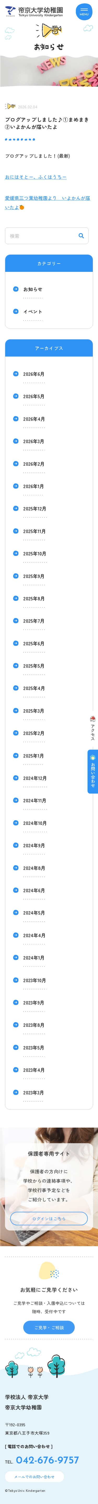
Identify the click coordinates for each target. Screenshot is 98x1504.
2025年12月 (35, 508)
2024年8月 (34, 867)
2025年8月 (34, 598)
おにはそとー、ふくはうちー (36, 176)
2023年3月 (33, 1092)
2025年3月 (33, 710)
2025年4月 (34, 688)
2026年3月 (33, 441)
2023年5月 (33, 1047)
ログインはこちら (49, 1226)
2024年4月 (34, 935)
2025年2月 (34, 733)
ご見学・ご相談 (49, 1335)
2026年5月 (34, 396)
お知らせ (32, 289)
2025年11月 (34, 531)
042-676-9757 (47, 1461)
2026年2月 (34, 463)
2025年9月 (34, 576)
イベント (32, 311)
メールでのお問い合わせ (34, 1476)
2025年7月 (34, 620)
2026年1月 (33, 486)
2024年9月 (34, 845)
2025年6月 (34, 643)
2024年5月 (34, 912)
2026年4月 (34, 418)
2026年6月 (34, 373)
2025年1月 (33, 755)
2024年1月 (34, 957)
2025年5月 (34, 665)
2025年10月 (35, 553)
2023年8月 (34, 1024)
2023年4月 (34, 1069)
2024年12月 (35, 777)
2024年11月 (35, 800)
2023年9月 (33, 1002)
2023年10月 (34, 980)
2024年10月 (35, 822)
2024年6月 (34, 890)
